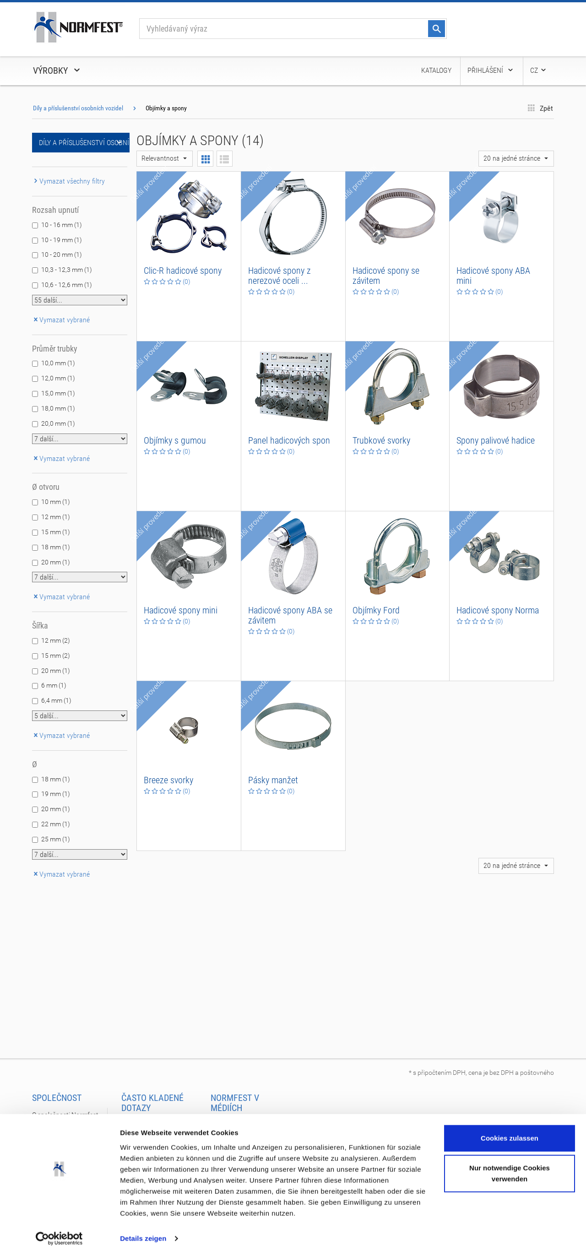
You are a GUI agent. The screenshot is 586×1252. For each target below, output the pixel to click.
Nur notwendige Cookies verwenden (509, 1169)
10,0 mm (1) (58, 363)
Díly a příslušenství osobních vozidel (78, 108)
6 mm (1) (53, 685)
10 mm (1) (55, 501)
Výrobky (57, 70)
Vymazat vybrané (61, 319)
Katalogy (436, 70)
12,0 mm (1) (58, 378)
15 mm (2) (55, 655)
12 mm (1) (55, 516)
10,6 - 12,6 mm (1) (66, 284)
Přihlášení (490, 70)
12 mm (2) (55, 640)
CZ (538, 70)
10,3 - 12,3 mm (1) (66, 269)
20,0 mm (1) (58, 423)
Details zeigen (143, 1234)
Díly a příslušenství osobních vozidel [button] (84, 142)
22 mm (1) (55, 824)
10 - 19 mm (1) (61, 240)
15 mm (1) (55, 532)
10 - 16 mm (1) (61, 224)
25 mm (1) (55, 839)
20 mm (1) (55, 562)
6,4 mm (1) (56, 700)
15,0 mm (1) (58, 393)
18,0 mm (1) (58, 408)
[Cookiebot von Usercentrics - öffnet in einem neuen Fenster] (59, 1234)
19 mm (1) (55, 793)
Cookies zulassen (509, 1134)
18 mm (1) (55, 547)
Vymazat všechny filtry (68, 181)
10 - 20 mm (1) (61, 254)
